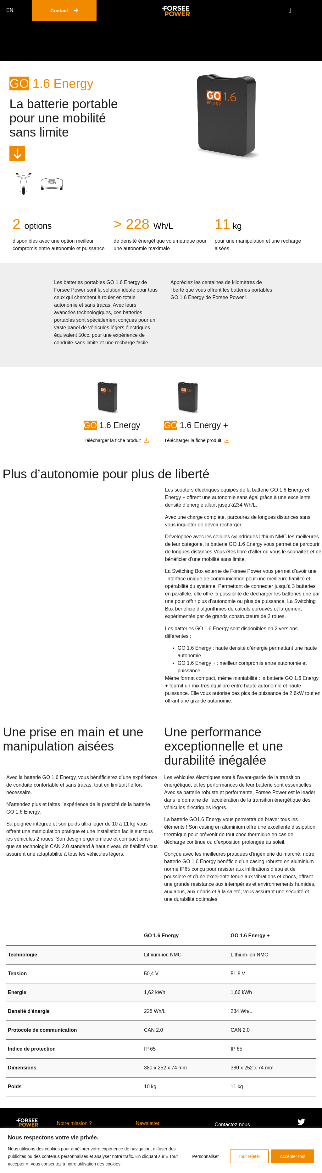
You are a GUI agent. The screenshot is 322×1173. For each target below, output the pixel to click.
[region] (161, 1150)
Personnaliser (202, 1156)
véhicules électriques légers (195, 807)
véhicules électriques (197, 777)
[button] (290, 10)
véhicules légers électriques (119, 327)
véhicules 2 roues (33, 839)
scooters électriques (197, 489)
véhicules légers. (105, 854)
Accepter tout (292, 1156)
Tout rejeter (247, 1156)
